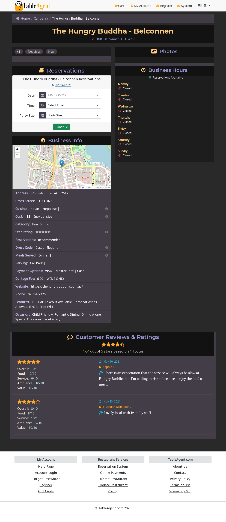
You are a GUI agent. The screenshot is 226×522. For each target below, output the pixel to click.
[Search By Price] (106, 216)
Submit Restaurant (113, 479)
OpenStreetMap (102, 187)
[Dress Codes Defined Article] (106, 247)
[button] (62, 163)
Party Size (27, 115)
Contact (180, 472)
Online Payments (113, 472)
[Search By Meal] (106, 255)
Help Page (46, 466)
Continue (62, 127)
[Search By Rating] (106, 232)
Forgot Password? (46, 479)
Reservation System (113, 466)
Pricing (113, 491)
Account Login (46, 472)
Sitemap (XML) (180, 491)
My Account (141, 6)
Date (31, 95)
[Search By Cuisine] (106, 209)
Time (31, 105)
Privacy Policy (180, 479)
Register (164, 6)
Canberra (41, 18)
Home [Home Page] (23, 18)
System (184, 6)
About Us (180, 466)
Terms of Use (180, 485)
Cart (119, 6)
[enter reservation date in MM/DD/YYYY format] (73, 95)
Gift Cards (46, 491)
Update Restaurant (113, 485)
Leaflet (86, 187)
